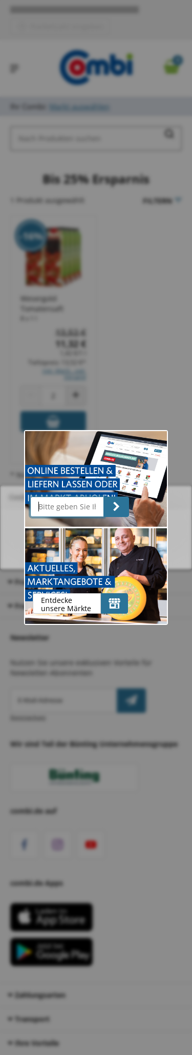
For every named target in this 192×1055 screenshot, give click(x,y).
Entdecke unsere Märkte (66, 604)
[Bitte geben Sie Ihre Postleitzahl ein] (67, 507)
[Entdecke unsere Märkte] (114, 603)
